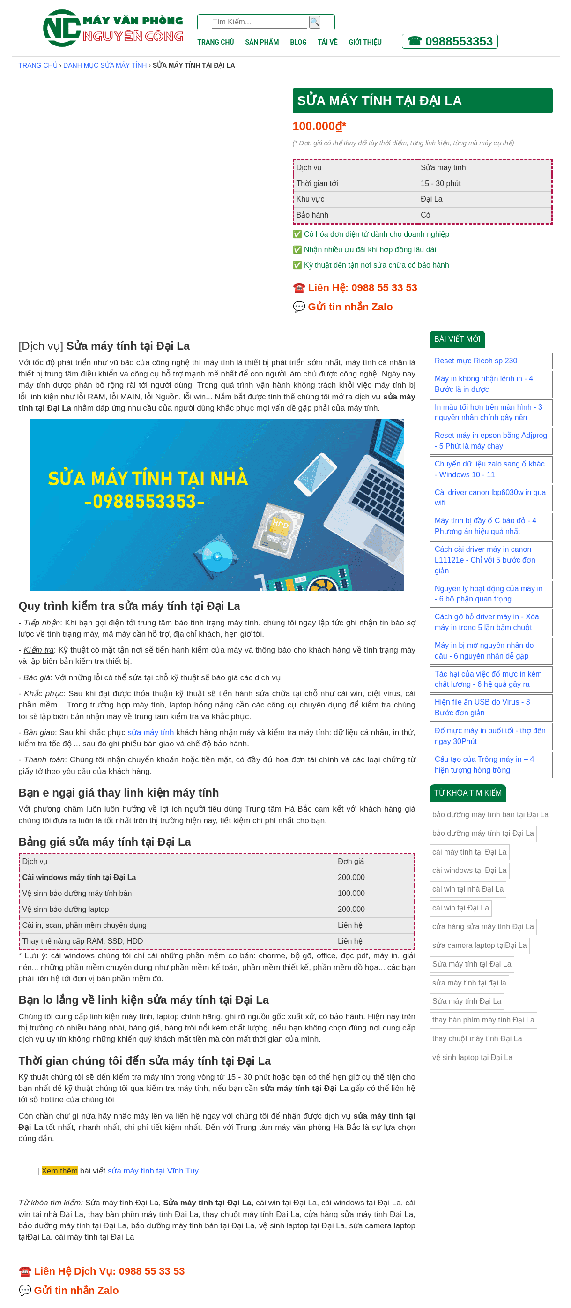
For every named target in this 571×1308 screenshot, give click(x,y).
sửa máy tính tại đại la (469, 983)
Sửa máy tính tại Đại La (472, 964)
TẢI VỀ (328, 42)
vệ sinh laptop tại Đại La (472, 1057)
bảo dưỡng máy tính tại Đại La (483, 833)
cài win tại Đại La (460, 908)
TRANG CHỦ (215, 42)
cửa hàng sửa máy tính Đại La (483, 927)
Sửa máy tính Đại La (466, 1001)
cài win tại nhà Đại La (468, 889)
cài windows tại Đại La (469, 870)
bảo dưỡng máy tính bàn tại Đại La (490, 815)
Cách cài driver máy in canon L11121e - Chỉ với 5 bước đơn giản (485, 560)
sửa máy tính (150, 732)
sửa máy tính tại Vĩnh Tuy (153, 1170)
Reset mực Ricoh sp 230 (476, 361)
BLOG (298, 42)
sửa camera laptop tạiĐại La (479, 945)
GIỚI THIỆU (365, 42)
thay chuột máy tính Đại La (477, 1039)
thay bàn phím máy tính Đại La (483, 1020)
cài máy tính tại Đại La (469, 852)
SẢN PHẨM (262, 42)
